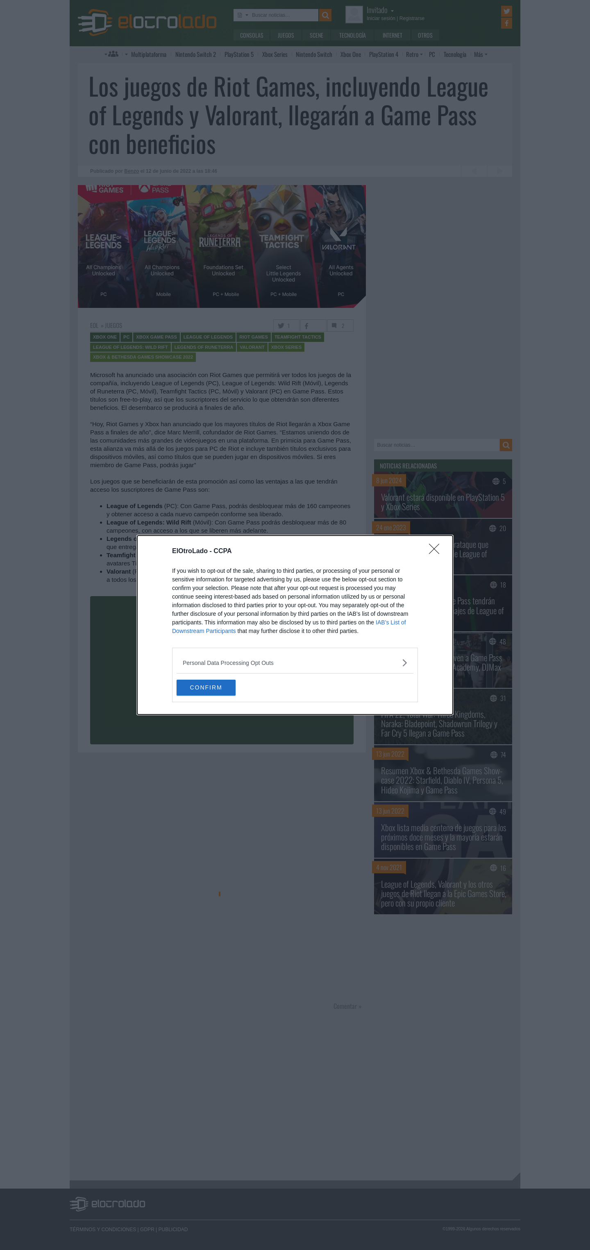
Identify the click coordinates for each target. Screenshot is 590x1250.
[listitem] (295, 662)
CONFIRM (215, 688)
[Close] (437, 551)
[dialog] (295, 625)
